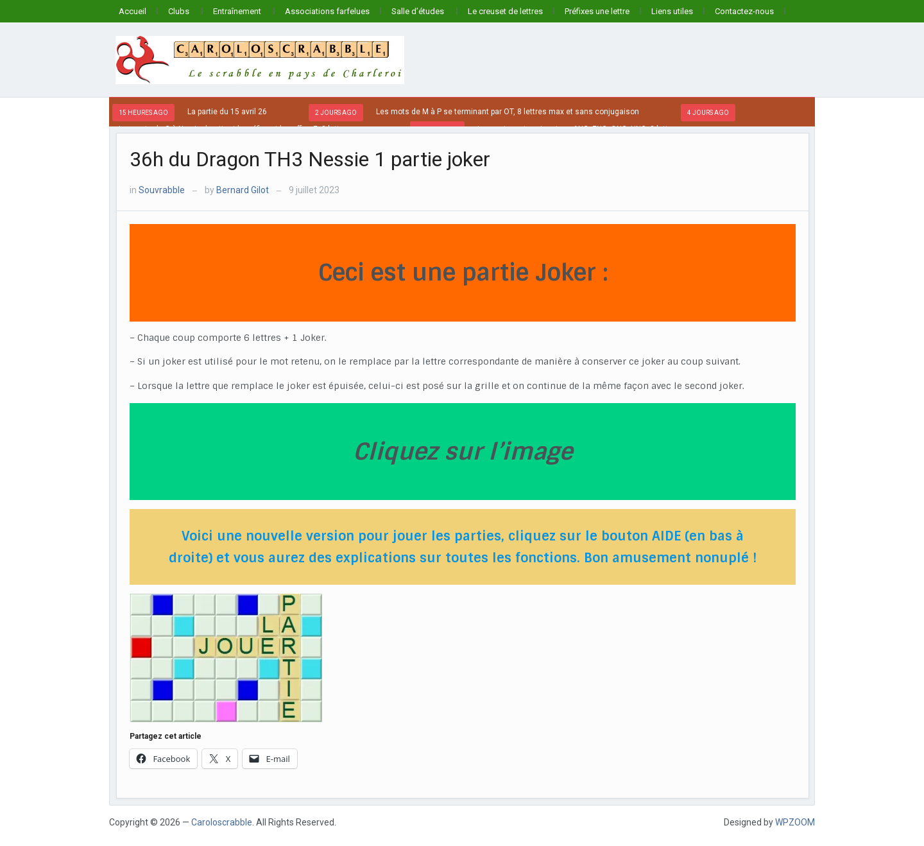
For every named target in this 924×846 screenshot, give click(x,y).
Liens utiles (672, 11)
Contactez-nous (744, 11)
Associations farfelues (327, 11)
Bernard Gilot (242, 190)
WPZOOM (795, 822)
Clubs (178, 11)
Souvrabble (162, 190)
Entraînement (237, 11)
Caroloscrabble (221, 822)
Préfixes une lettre (597, 11)
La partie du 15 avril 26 (227, 111)
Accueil (132, 11)
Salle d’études (417, 11)
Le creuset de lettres (505, 11)
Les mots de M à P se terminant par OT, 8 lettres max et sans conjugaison (507, 111)
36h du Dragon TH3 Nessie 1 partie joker (310, 159)
